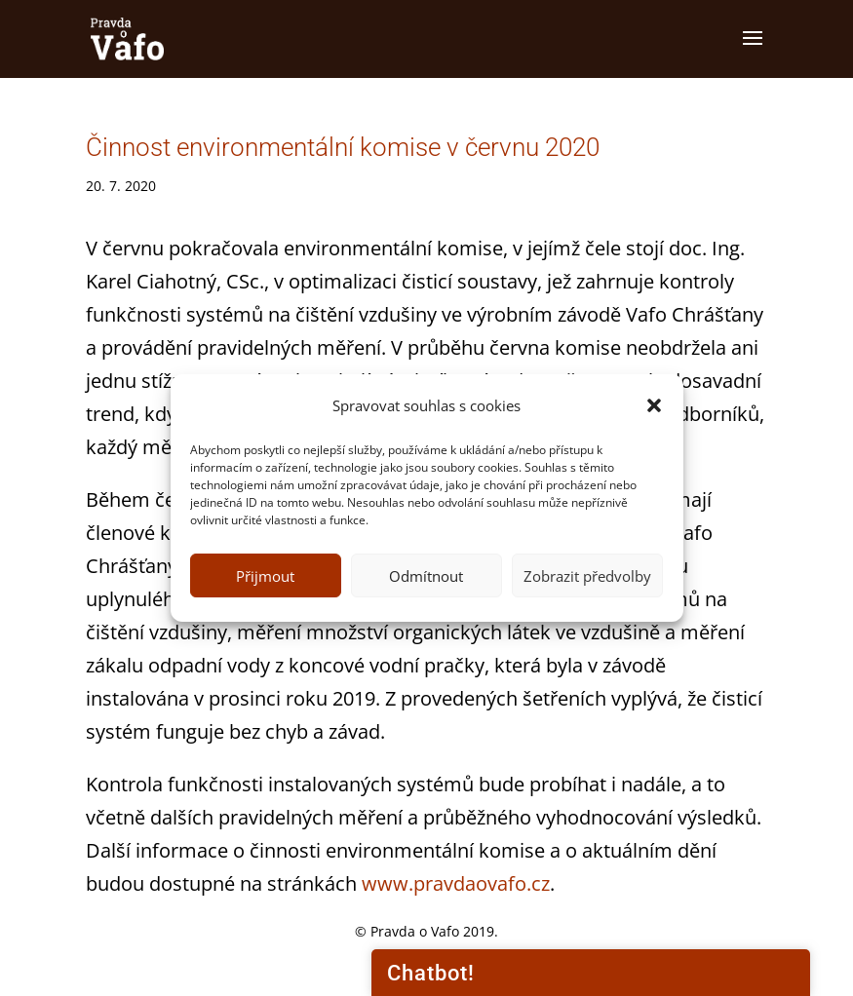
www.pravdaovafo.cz (456, 883)
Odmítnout (426, 576)
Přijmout (265, 576)
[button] (654, 405)
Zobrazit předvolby (587, 576)
